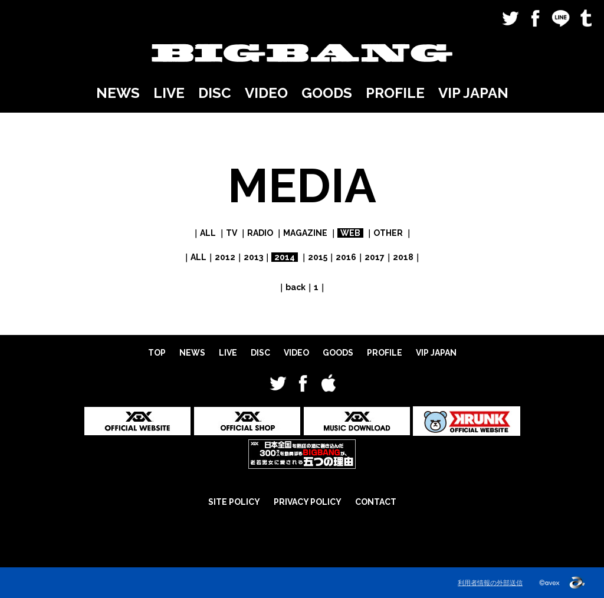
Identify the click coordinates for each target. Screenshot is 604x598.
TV (231, 233)
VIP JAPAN (473, 92)
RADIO (260, 233)
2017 (375, 257)
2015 (317, 257)
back (295, 287)
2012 (225, 257)
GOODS (326, 92)
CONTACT (375, 502)
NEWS (118, 92)
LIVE (169, 92)
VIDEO (266, 92)
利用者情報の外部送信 (490, 582)
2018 (403, 257)
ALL (208, 233)
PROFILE (395, 92)
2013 (253, 257)
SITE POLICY (234, 502)
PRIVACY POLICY (308, 502)
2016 (346, 257)
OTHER (388, 233)
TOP (157, 352)
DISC (214, 92)
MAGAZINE (305, 233)
